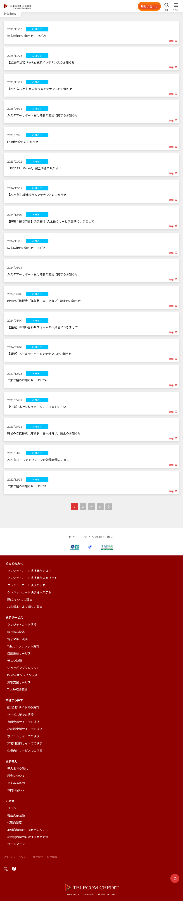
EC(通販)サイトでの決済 (23, 707)
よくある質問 (16, 783)
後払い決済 (14, 660)
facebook (14, 869)
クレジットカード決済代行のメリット (32, 578)
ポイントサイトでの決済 (23, 736)
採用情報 (52, 856)
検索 (167, 10)
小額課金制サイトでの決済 (25, 729)
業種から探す (14, 700)
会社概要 (38, 856)
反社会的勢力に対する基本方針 (27, 837)
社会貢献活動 (16, 815)
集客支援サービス (19, 682)
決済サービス (14, 617)
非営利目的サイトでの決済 (25, 743)
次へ (108, 506)
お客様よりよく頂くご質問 (25, 607)
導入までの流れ (17, 768)
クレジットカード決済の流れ (26, 585)
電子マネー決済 (17, 639)
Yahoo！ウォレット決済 (23, 646)
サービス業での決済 (20, 714)
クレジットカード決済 (22, 624)
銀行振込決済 (16, 632)
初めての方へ (14, 563)
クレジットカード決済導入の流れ (29, 592)
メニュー (176, 10)
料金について (16, 775)
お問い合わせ (149, 6)
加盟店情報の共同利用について (27, 829)
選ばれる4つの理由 (19, 599)
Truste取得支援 (17, 689)
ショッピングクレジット (23, 668)
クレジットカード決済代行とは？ (29, 571)
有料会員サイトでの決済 (23, 722)
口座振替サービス (19, 653)
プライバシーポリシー (16, 856)
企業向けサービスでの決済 (25, 750)
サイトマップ (16, 844)
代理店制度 (14, 822)
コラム (11, 808)
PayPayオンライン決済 (22, 675)
